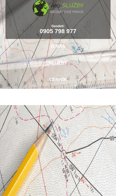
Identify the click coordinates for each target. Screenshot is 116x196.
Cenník (58, 79)
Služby (58, 63)
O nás (58, 46)
